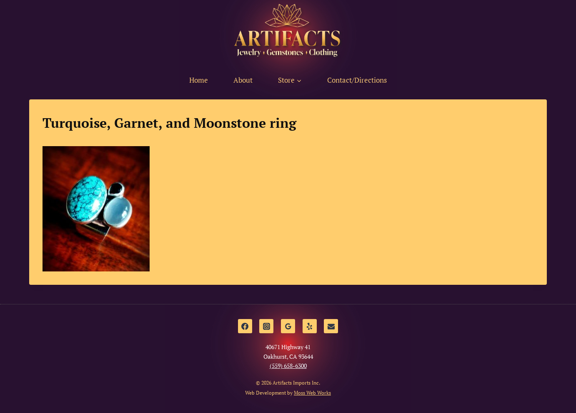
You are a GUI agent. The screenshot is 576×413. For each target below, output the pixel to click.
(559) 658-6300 (288, 366)
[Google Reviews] (288, 326)
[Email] (331, 326)
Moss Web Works (312, 393)
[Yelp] (310, 326)
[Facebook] (245, 326)
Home (198, 80)
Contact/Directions (357, 80)
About (243, 80)
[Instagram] (266, 326)
